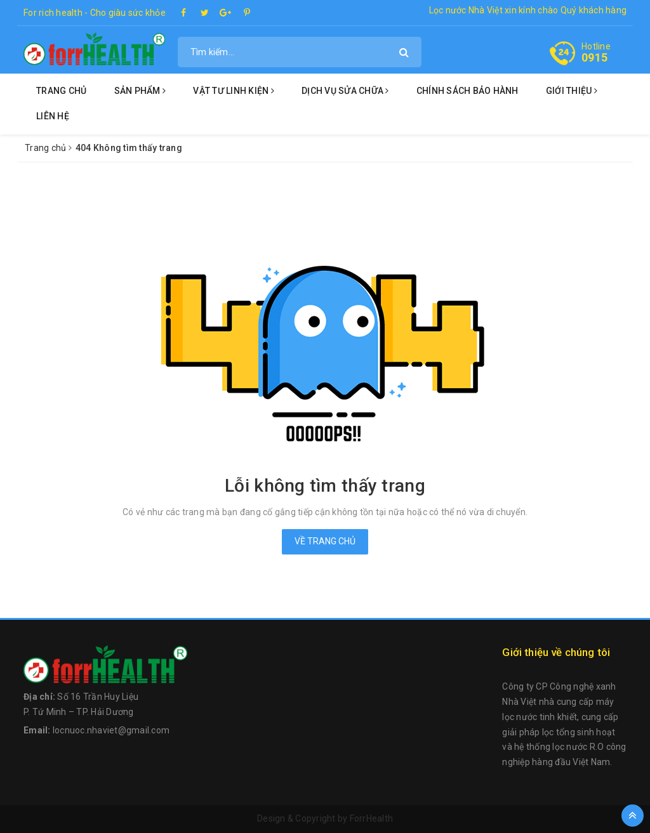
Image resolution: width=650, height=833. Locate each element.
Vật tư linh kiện (233, 91)
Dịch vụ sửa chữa (345, 91)
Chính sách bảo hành (467, 91)
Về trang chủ (325, 541)
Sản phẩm (140, 91)
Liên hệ (52, 116)
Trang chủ (61, 91)
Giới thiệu (571, 91)
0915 (594, 57)
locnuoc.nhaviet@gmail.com (111, 730)
